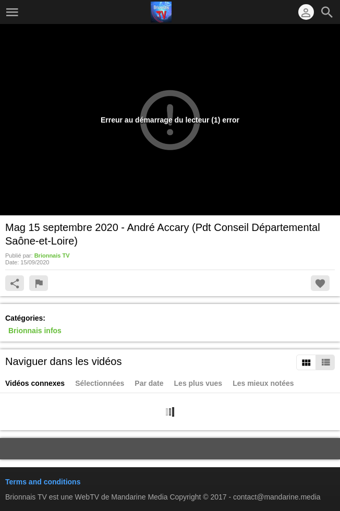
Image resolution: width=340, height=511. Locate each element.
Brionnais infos (35, 330)
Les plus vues (198, 383)
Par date (149, 383)
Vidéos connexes (35, 383)
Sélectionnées (99, 383)
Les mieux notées (263, 383)
